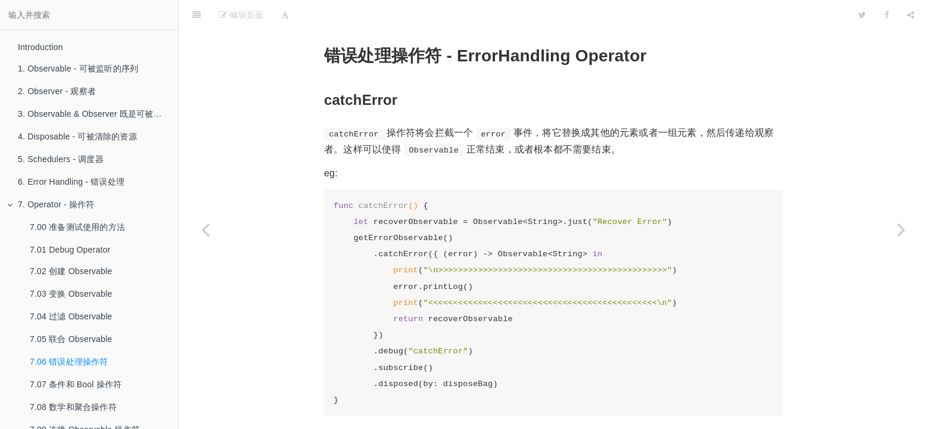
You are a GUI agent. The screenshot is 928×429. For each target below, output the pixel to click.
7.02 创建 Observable (71, 271)
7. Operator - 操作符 (51, 204)
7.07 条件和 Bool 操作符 (76, 384)
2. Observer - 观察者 (57, 91)
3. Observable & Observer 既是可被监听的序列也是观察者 (98, 114)
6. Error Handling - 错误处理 (71, 181)
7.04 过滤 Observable (71, 316)
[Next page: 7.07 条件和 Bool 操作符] (901, 229)
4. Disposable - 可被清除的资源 (77, 136)
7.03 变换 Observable (71, 294)
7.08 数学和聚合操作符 (73, 407)
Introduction (40, 47)
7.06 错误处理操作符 (69, 361)
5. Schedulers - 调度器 (61, 159)
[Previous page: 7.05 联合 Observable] (205, 229)
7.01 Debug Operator (70, 249)
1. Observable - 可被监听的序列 (78, 68)
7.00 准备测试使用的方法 (77, 227)
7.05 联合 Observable (71, 339)
